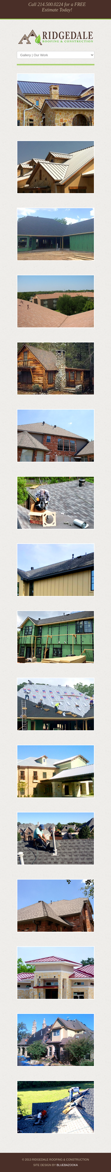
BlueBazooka (67, 1165)
